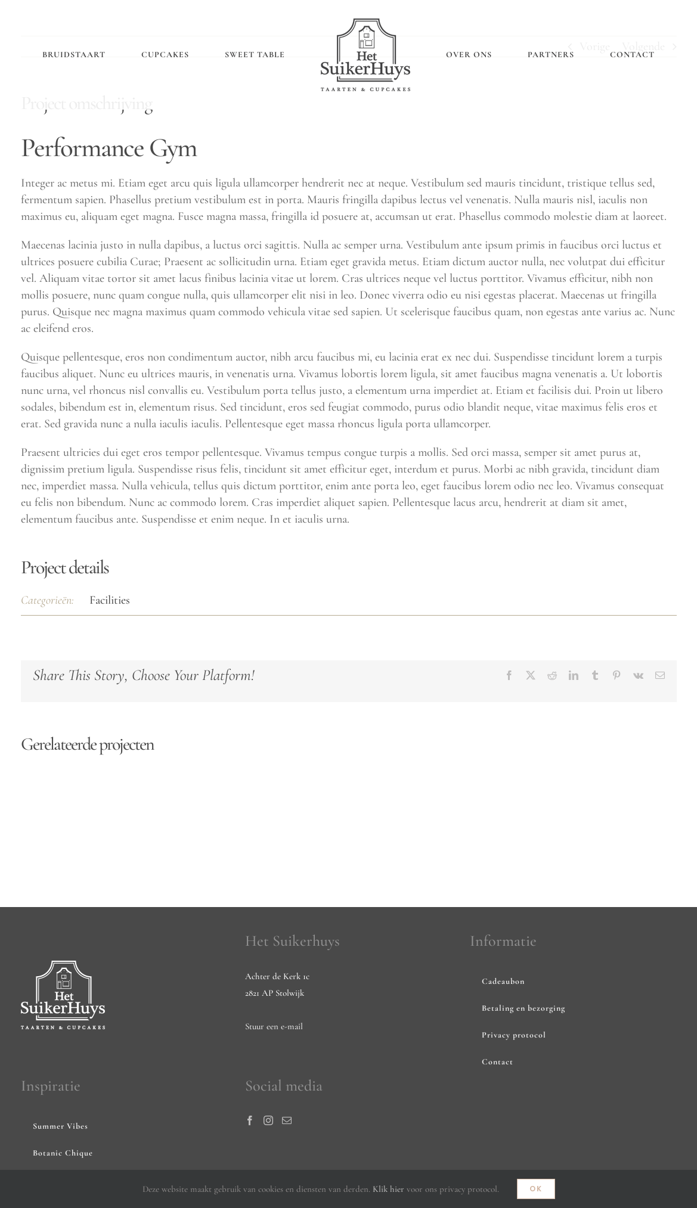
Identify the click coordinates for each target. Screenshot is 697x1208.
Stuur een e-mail (274, 1026)
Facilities (109, 600)
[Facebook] (250, 1120)
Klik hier (388, 1189)
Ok (536, 1189)
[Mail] (287, 1120)
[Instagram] (268, 1120)
